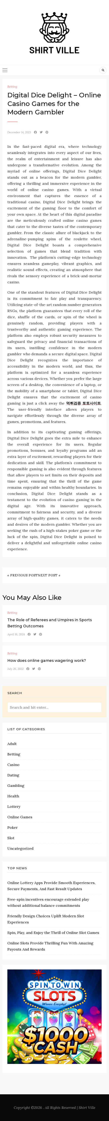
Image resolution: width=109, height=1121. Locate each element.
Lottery (13, 806)
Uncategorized (20, 848)
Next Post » (49, 575)
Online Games (19, 817)
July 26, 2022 (15, 669)
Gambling (15, 785)
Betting (12, 87)
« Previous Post (22, 575)
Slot (10, 838)
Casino (13, 764)
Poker (12, 827)
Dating (13, 775)
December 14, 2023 (19, 132)
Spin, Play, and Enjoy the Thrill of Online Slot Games (53, 932)
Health (13, 796)
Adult (12, 743)
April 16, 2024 (16, 634)
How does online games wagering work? (46, 660)
